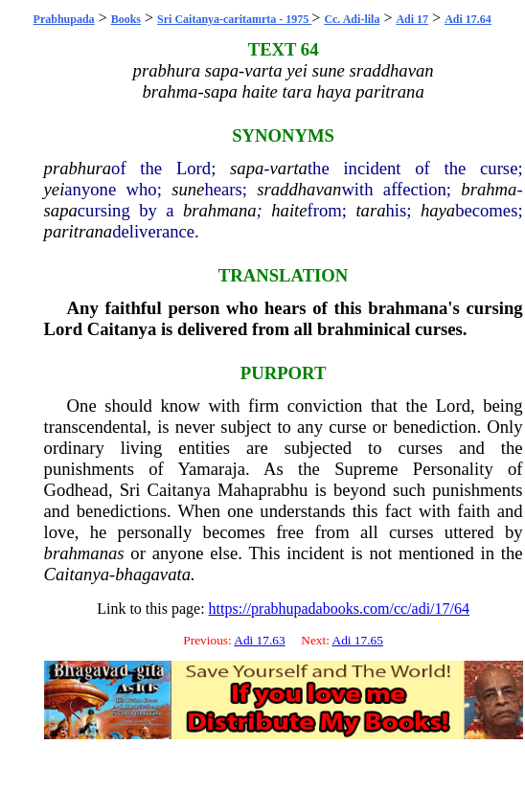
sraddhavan (299, 189)
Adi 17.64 (468, 19)
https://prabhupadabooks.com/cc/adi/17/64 (339, 608)
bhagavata (153, 574)
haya (438, 210)
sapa (246, 168)
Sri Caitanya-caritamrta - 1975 (234, 19)
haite (289, 210)
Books (126, 19)
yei (54, 189)
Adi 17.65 (357, 640)
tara (370, 210)
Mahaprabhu (262, 490)
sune (187, 189)
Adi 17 (412, 19)
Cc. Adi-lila (351, 19)
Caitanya (122, 329)
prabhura (78, 168)
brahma (488, 189)
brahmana (220, 210)
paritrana (78, 231)
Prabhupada (64, 19)
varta (289, 168)
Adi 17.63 (259, 640)
